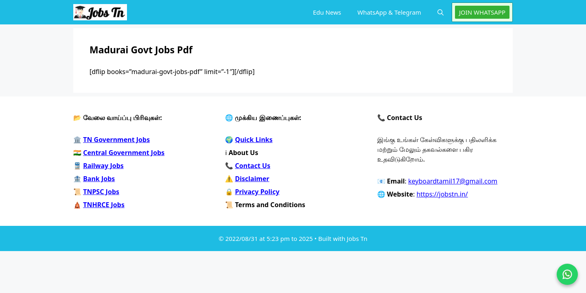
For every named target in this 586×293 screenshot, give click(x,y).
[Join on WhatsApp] (567, 274)
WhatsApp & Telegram (389, 12)
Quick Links (254, 139)
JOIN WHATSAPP (482, 12)
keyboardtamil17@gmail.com (452, 181)
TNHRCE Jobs (104, 204)
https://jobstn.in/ (442, 194)
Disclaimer (252, 178)
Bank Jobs (99, 178)
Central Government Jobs (123, 152)
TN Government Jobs (116, 139)
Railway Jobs (103, 165)
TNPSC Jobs (101, 191)
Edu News (327, 12)
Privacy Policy (257, 191)
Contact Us (253, 165)
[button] (440, 12)
